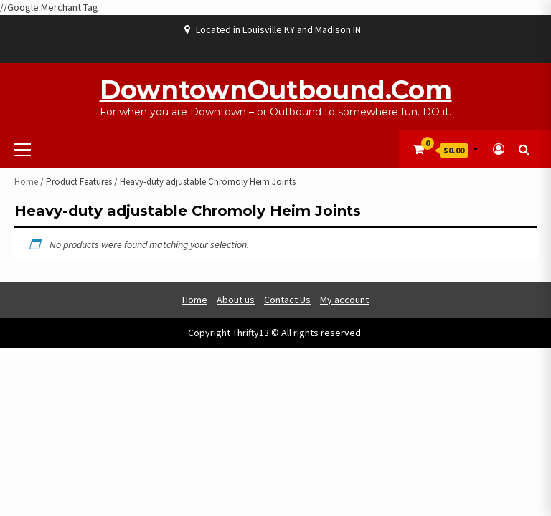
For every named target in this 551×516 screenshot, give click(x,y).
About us (236, 299)
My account (344, 299)
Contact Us (287, 299)
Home (26, 182)
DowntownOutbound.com (276, 89)
